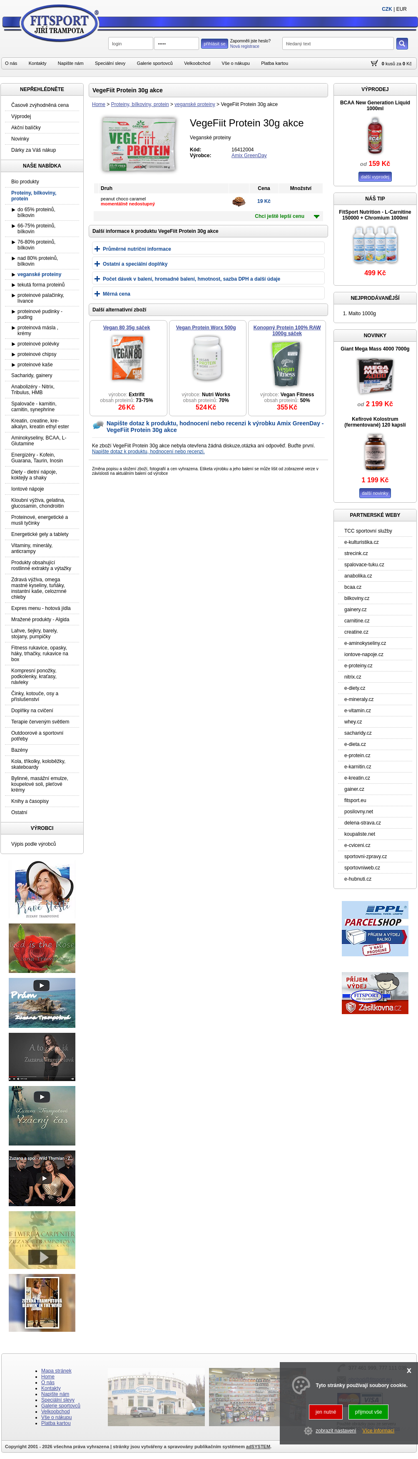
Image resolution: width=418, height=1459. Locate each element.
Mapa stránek (56, 1371)
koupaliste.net (359, 834)
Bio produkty (25, 182)
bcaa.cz (352, 587)
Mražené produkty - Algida (40, 619)
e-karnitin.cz (357, 767)
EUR (401, 9)
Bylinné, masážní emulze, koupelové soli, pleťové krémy (39, 784)
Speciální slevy (110, 63)
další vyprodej (375, 176)
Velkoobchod (197, 63)
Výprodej (21, 116)
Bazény (19, 750)
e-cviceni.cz (357, 845)
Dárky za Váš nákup (33, 150)
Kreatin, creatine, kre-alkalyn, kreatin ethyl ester (40, 424)
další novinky (375, 493)
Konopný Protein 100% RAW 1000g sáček (287, 330)
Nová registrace (244, 46)
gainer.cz (354, 789)
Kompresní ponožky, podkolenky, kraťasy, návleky (34, 676)
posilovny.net (358, 812)
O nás (11, 63)
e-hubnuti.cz (357, 879)
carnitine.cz (357, 621)
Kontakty (38, 63)
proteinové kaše (35, 365)
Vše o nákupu (236, 63)
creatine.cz (356, 632)
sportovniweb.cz (362, 868)
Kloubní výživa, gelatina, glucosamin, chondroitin (38, 503)
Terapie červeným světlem (40, 722)
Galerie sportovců (155, 63)
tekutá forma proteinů (41, 285)
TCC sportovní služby (368, 531)
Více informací (379, 1431)
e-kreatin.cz (357, 778)
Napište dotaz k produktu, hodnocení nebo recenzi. (148, 451)
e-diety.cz (354, 688)
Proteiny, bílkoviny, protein (140, 104)
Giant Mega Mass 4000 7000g (375, 349)
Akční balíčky (26, 128)
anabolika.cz (358, 576)
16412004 (242, 150)
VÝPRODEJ (374, 89)
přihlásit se (215, 43)
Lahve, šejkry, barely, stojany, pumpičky (34, 633)
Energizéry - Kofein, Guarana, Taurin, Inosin (37, 458)
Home (98, 104)
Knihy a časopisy (30, 801)
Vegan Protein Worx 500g (206, 328)
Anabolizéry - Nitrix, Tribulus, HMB (33, 389)
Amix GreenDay (249, 155)
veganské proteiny (194, 104)
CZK (387, 9)
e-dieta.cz (355, 744)
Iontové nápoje (27, 489)
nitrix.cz (352, 677)
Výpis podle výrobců (33, 844)
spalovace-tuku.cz (364, 565)
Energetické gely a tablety (39, 534)
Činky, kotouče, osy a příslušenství (34, 696)
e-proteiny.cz (358, 666)
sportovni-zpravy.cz (365, 856)
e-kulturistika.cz (361, 542)
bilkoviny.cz (356, 598)
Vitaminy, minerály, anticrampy (31, 548)
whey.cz (353, 722)
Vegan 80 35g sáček (126, 328)
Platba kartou (274, 63)
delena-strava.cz (362, 823)
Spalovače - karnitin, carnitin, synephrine (34, 406)
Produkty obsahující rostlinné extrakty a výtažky (41, 565)
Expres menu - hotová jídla (41, 608)
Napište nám (71, 63)
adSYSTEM (258, 1446)
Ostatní (19, 812)
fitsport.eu (355, 800)
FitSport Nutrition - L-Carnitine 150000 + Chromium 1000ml (375, 215)
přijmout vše (368, 1412)
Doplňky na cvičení (32, 710)
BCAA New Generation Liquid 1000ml (375, 105)
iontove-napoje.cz (363, 654)
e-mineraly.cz (358, 699)
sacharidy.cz (358, 733)
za (398, 63)
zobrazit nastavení (336, 1431)
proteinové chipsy (36, 354)
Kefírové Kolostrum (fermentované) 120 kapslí (375, 422)
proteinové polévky (38, 344)
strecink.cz (356, 553)
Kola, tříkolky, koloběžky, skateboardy (38, 764)
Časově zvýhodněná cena (40, 105)
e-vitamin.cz (357, 710)
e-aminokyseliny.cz (365, 643)
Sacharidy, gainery (31, 375)
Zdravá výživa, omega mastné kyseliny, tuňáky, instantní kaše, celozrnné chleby (39, 588)
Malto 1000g (362, 313)
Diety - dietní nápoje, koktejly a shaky (34, 475)
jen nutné (326, 1412)
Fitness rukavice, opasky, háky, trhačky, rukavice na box (39, 653)
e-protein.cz (357, 755)
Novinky (20, 139)
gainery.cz (355, 609)
